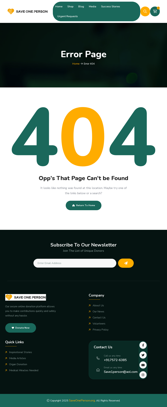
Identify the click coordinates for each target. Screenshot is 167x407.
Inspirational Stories (20, 352)
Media (92, 6)
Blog (81, 6)
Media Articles (17, 358)
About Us (98, 305)
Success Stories (110, 6)
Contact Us (99, 317)
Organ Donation (18, 364)
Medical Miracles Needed (23, 370)
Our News (98, 311)
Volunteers (99, 323)
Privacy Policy (100, 329)
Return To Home (83, 205)
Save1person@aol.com (120, 372)
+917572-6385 (115, 360)
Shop (70, 6)
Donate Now (21, 327)
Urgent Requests (67, 16)
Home (58, 6)
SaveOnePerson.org (82, 400)
